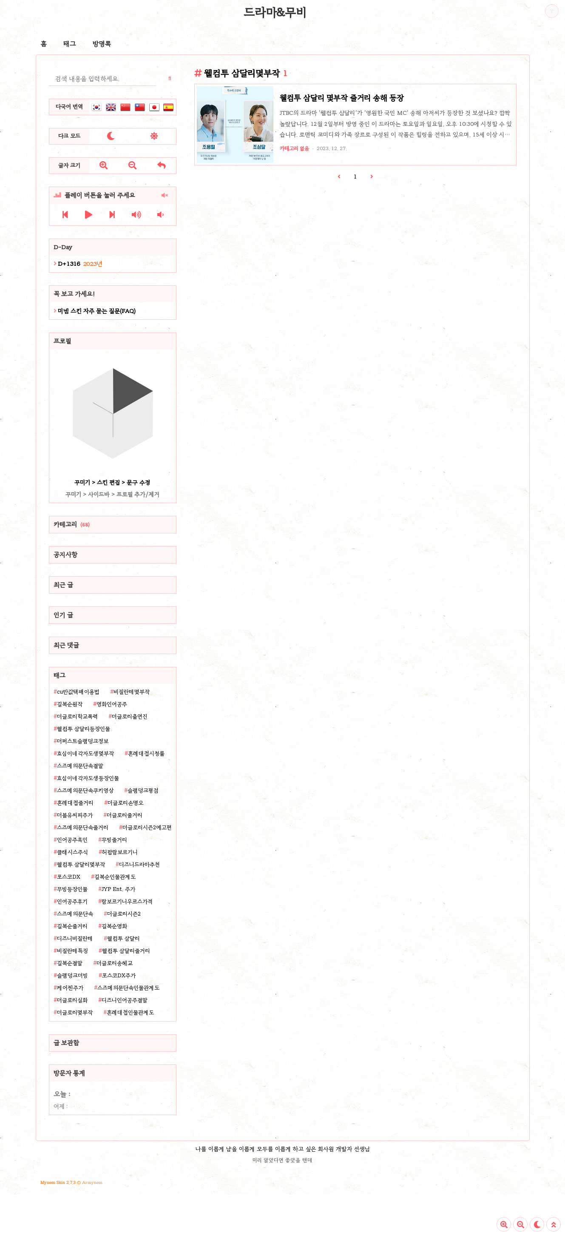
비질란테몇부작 (132, 692)
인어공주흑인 (72, 840)
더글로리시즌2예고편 (147, 827)
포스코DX (68, 877)
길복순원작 (69, 704)
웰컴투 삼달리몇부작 (81, 864)
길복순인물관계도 (115, 877)
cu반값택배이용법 (78, 692)
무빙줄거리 (114, 840)
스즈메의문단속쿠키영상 (85, 790)
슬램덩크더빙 (72, 975)
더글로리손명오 (125, 803)
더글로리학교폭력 (77, 716)
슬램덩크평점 (143, 790)
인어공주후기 (72, 901)
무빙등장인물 (72, 889)
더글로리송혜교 (115, 963)
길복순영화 (114, 926)
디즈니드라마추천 (139, 864)
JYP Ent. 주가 (118, 889)
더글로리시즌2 (124, 914)
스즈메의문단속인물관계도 (128, 988)
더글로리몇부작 (75, 1012)
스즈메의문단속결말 (80, 766)
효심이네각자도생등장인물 (88, 778)
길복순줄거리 (72, 926)
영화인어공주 (112, 704)
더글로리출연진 (130, 716)
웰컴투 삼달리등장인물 (83, 729)
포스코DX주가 (119, 975)
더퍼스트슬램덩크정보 (82, 741)
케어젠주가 (70, 988)
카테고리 (72, 524)
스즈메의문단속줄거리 (82, 827)
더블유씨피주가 (75, 815)
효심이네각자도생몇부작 (85, 753)
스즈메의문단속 (75, 914)
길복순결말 (69, 963)
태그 (69, 44)
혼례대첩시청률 (146, 753)
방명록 (102, 44)
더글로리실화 (72, 1000)
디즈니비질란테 (75, 938)
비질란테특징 (72, 951)
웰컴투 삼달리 (123, 938)
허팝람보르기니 (120, 852)
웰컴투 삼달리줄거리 (126, 951)
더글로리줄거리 (124, 815)
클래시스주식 (72, 852)
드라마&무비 (275, 12)
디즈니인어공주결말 (125, 1000)
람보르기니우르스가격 (127, 901)
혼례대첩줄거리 (75, 803)
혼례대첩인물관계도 (130, 1012)
